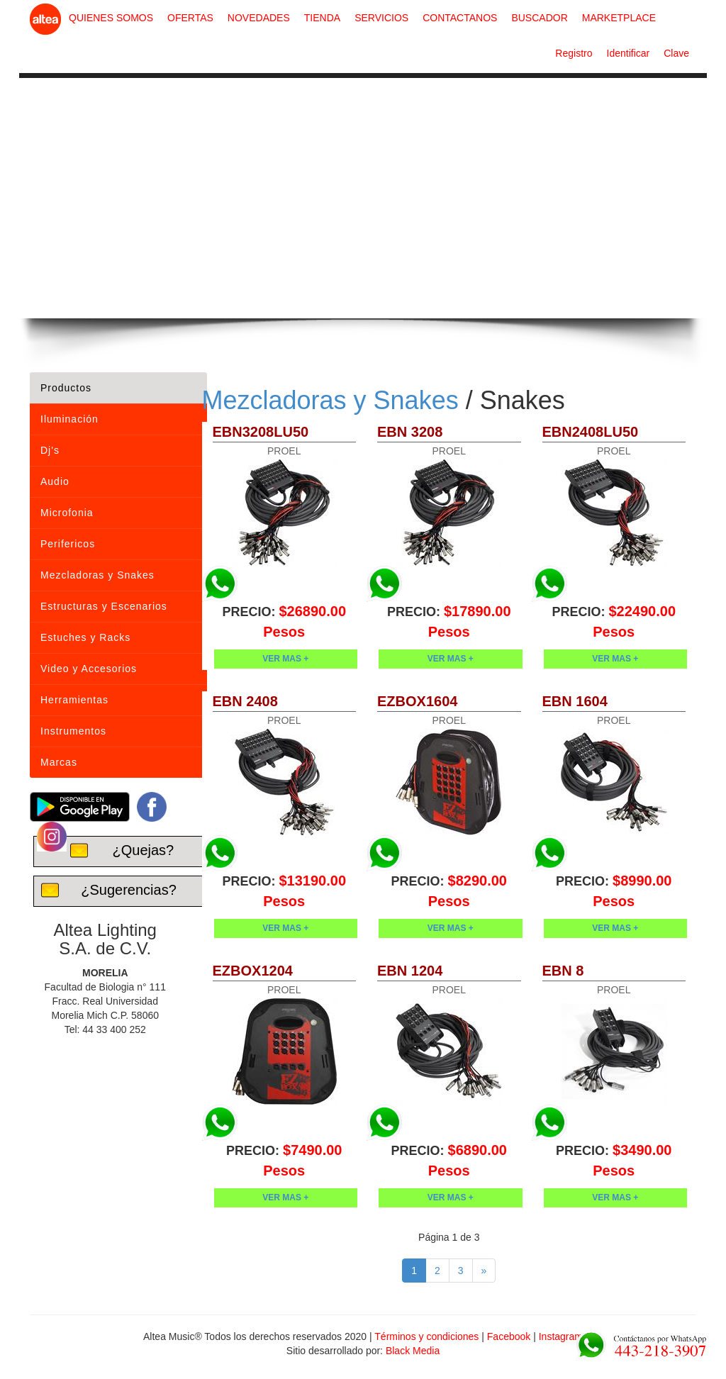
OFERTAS (190, 17)
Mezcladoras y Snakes (330, 400)
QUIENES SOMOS (111, 17)
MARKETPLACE (619, 17)
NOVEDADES (259, 17)
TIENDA (322, 17)
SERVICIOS (381, 17)
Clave (676, 53)
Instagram (561, 1336)
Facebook (508, 1336)
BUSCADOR (539, 17)
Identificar (628, 53)
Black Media (413, 1350)
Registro (573, 53)
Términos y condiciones (426, 1336)
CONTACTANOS (460, 17)
